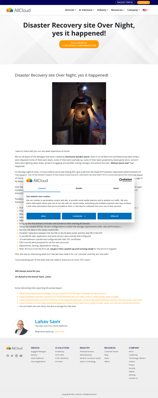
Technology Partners (137, 358)
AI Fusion (59, 361)
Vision (131, 351)
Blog (106, 355)
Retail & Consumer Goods (90, 358)
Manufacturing (85, 355)
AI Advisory (59, 351)
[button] (145, 10)
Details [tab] (79, 188)
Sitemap (132, 375)
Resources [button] (118, 10)
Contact (143, 2)
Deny (43, 216)
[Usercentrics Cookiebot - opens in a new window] (121, 180)
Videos (107, 361)
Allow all (114, 216)
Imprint (132, 371)
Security (132, 368)
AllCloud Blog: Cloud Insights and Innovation (79, 44)
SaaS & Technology (88, 361)
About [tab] (116, 188)
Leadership (133, 355)
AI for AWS (59, 355)
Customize (79, 216)
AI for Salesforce (62, 358)
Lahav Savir (59, 331)
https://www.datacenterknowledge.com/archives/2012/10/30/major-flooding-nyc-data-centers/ (62, 293)
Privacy (132, 365)
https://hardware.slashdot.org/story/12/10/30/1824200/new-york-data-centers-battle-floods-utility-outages (69, 296)
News (106, 358)
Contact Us (133, 378)
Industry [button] (103, 10)
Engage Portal (125, 2)
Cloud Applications (38, 361)
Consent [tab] (42, 188)
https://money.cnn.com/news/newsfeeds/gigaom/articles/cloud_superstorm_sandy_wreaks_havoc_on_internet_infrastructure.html (79, 303)
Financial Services (87, 351)
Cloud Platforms (37, 358)
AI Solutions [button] (87, 10)
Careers (132, 361)
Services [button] (71, 10)
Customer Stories (111, 351)
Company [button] (133, 10)
